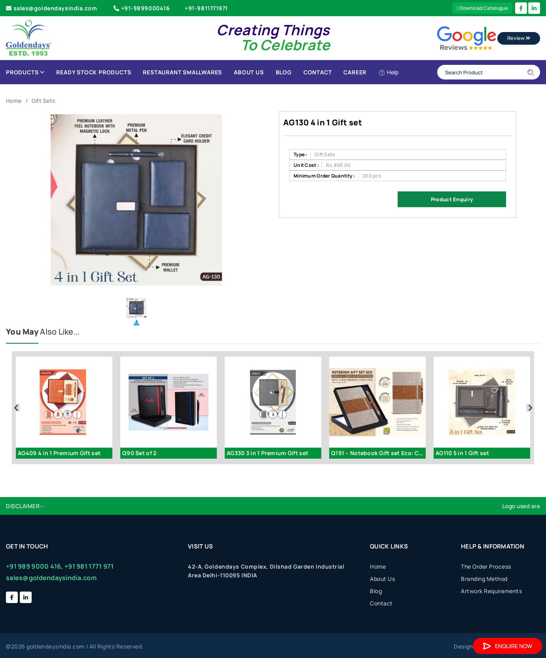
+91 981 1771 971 (89, 566)
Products (25, 72)
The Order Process (486, 566)
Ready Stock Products (93, 72)
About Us (249, 72)
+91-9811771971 (206, 8)
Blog (284, 72)
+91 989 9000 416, (34, 566)
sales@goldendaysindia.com (51, 8)
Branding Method (484, 578)
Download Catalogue (482, 8)
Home (13, 100)
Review (518, 38)
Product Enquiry (452, 199)
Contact (317, 72)
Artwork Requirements (491, 591)
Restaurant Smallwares (182, 72)
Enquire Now (507, 646)
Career (354, 72)
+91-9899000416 (141, 8)
